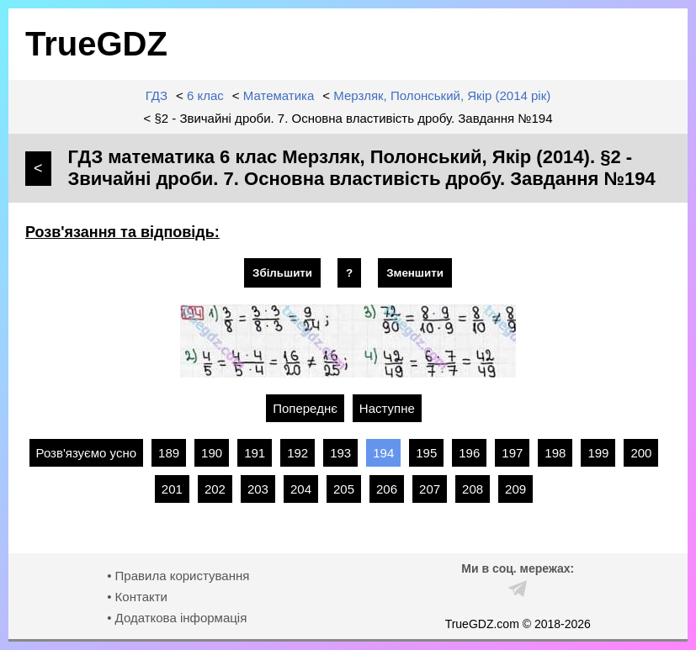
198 (555, 453)
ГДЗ (156, 95)
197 (512, 453)
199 (597, 453)
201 (172, 489)
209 (515, 489)
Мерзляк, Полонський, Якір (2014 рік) (441, 95)
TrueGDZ (96, 43)
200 (640, 453)
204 (300, 489)
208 (472, 489)
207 (429, 489)
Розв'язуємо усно (86, 453)
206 (386, 489)
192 (297, 453)
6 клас (205, 95)
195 (426, 453)
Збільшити (282, 273)
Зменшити (415, 273)
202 (215, 489)
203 (257, 489)
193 (340, 453)
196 (469, 453)
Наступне (387, 408)
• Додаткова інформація (177, 617)
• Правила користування (178, 575)
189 (168, 453)
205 (343, 489)
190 (211, 453)
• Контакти (137, 596)
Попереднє (305, 408)
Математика (279, 95)
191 (254, 453)
